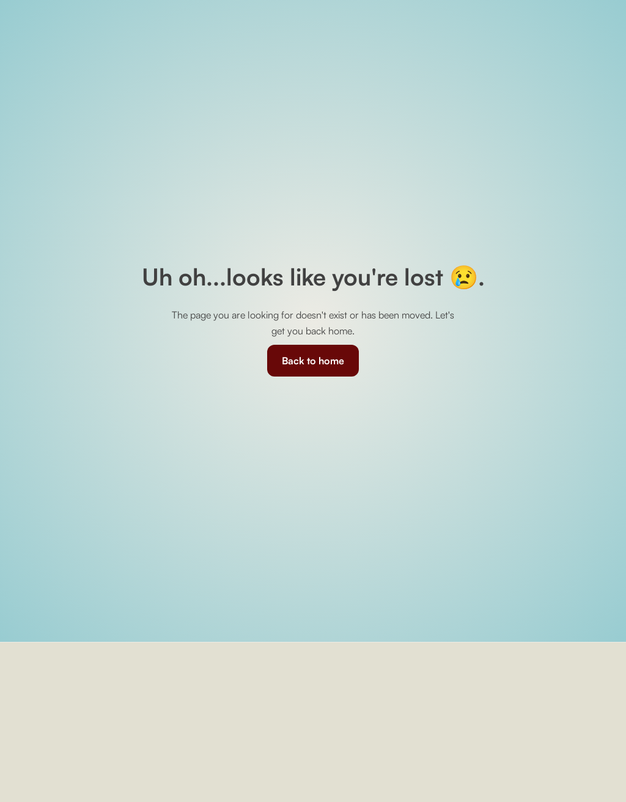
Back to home (313, 361)
